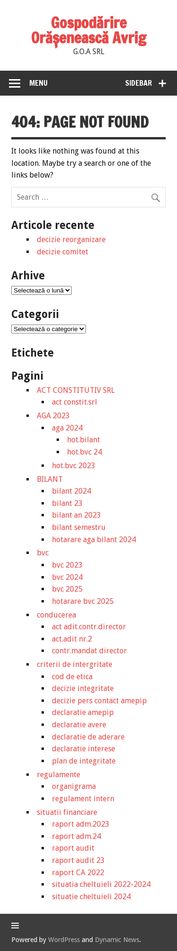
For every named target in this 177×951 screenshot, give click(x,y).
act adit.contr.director (89, 626)
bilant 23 (67, 503)
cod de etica (72, 676)
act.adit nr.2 (72, 638)
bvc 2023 (67, 565)
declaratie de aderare (88, 736)
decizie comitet (62, 251)
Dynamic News (117, 939)
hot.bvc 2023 (73, 465)
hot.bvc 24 (84, 451)
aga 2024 (67, 427)
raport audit (73, 848)
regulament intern (83, 798)
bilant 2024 (71, 491)
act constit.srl (74, 402)
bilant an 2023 (76, 515)
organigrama (74, 786)
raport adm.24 (76, 836)
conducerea (56, 614)
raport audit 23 (78, 860)
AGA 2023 (53, 415)
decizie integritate (83, 688)
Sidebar (138, 83)
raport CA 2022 (78, 872)
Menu (38, 83)
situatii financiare (67, 812)
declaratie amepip (83, 712)
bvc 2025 (67, 589)
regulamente (58, 774)
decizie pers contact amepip (99, 700)
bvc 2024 (67, 577)
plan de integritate (84, 760)
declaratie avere (79, 724)
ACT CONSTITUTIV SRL (76, 390)
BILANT (50, 479)
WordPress (64, 939)
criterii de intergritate (74, 664)
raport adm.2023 (81, 824)
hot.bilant (83, 439)
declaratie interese (83, 748)
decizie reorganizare (71, 239)
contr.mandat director (89, 650)
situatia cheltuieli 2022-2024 (101, 884)
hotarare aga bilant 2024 (94, 539)
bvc (43, 552)
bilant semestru (79, 527)
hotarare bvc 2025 (83, 601)
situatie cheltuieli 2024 (91, 896)
